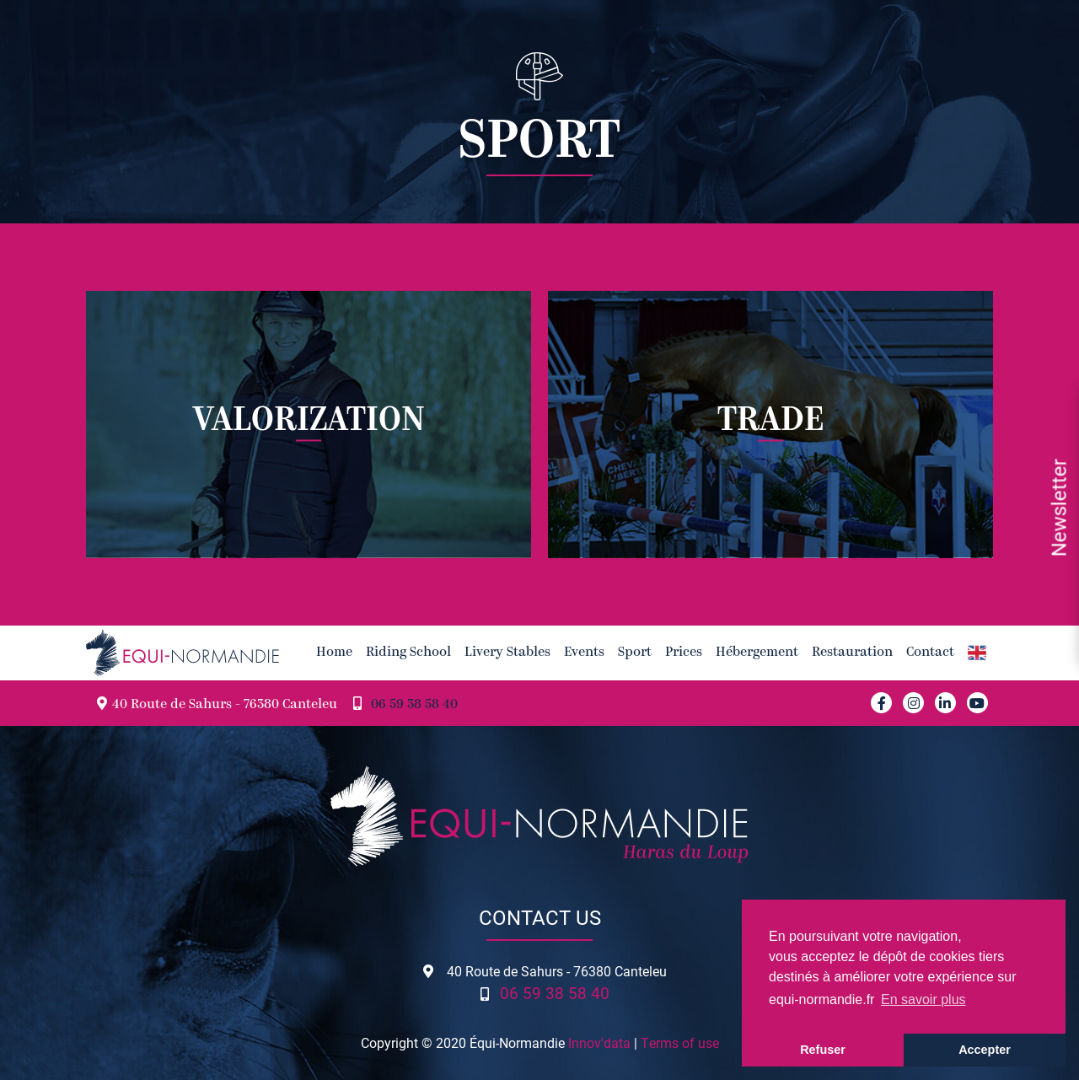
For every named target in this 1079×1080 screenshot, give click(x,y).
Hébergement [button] (757, 652)
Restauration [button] (852, 652)
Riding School (408, 652)
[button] (977, 652)
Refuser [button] (822, 1049)
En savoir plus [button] (923, 999)
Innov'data (599, 1042)
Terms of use (680, 1042)
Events (584, 652)
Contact (930, 652)
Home (334, 652)
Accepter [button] (984, 1049)
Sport (635, 652)
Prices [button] (683, 652)
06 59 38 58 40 (414, 705)
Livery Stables (507, 652)
